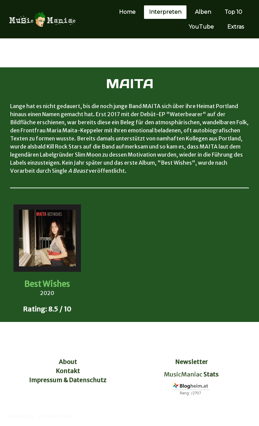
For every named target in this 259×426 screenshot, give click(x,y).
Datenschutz (21, 416)
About (68, 362)
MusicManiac (183, 374)
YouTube (201, 27)
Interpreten (165, 12)
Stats (211, 374)
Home (127, 12)
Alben (203, 12)
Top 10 (233, 12)
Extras (235, 27)
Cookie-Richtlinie (55, 416)
